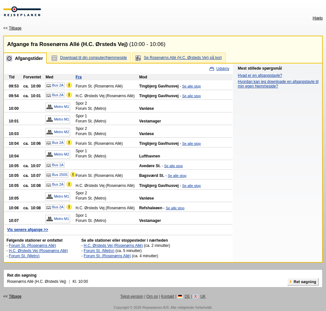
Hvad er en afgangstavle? (260, 75)
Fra (79, 77)
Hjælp (318, 18)
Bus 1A (55, 165)
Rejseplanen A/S (155, 307)
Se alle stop (191, 86)
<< (12, 28)
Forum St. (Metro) (24, 256)
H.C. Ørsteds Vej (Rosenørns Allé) (38, 250)
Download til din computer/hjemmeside (93, 57)
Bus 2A (55, 85)
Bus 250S (56, 175)
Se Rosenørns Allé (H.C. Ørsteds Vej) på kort (183, 57)
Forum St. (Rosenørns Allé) (32, 245)
